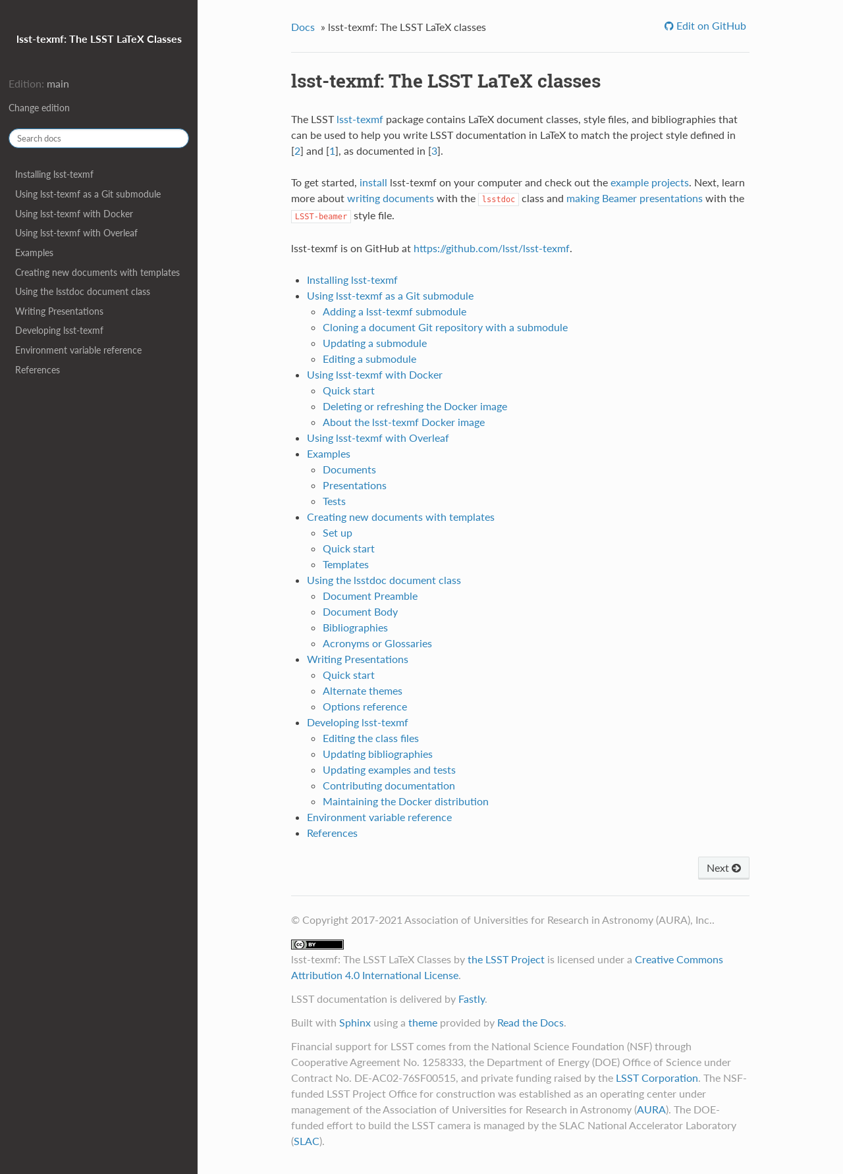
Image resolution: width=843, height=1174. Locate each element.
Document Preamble (370, 595)
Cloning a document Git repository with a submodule (445, 327)
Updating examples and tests (389, 769)
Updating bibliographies (378, 753)
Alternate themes (362, 690)
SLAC (306, 1140)
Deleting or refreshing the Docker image (415, 406)
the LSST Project (506, 959)
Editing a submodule (369, 358)
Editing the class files (371, 738)
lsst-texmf (360, 119)
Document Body (360, 611)
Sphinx (355, 1022)
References (37, 369)
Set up (337, 532)
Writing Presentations (59, 311)
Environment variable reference (78, 350)
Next (724, 867)
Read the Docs (530, 1022)
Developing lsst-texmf (59, 330)
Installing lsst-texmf (54, 174)
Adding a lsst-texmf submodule (394, 311)
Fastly (471, 998)
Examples (34, 252)
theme (422, 1022)
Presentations (355, 485)
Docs (303, 26)
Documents (349, 469)
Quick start (349, 390)
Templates (346, 564)
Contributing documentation (389, 785)
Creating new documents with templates (97, 272)
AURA (651, 1109)
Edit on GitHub (710, 25)
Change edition (39, 107)
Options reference (365, 706)
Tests (334, 500)
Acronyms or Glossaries (377, 643)
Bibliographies (355, 627)
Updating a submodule (375, 342)
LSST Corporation (657, 1077)
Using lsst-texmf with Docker (74, 213)
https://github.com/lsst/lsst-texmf (492, 248)
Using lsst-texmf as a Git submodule (88, 194)
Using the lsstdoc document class (82, 291)
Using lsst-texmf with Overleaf (76, 232)
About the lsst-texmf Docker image (404, 421)
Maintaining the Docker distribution (406, 801)
